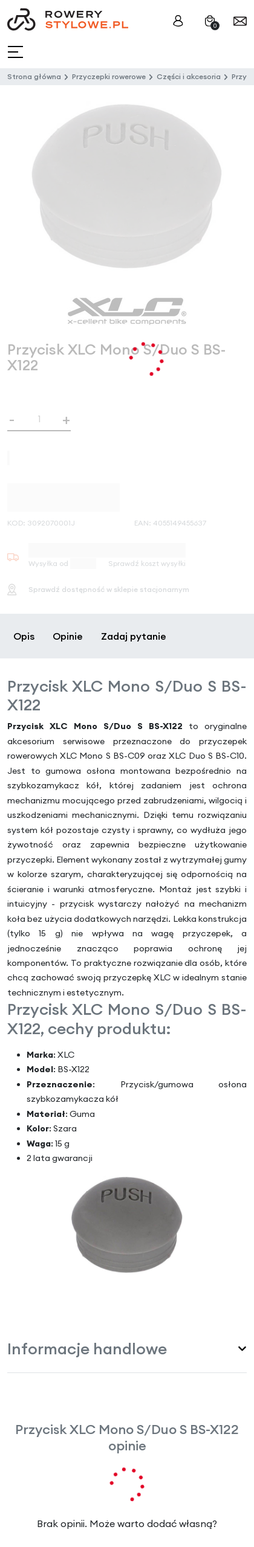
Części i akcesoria (189, 76)
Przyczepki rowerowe (109, 76)
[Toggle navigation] (16, 52)
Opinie (68, 636)
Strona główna (34, 76)
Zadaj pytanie (133, 636)
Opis (23, 636)
